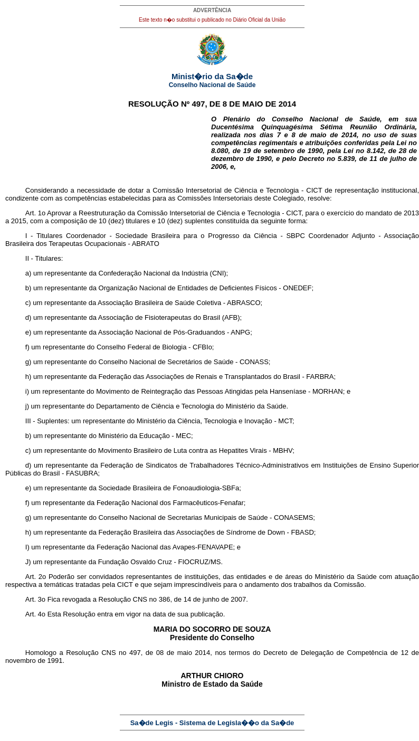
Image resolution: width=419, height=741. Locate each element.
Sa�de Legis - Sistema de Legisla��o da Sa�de (212, 723)
